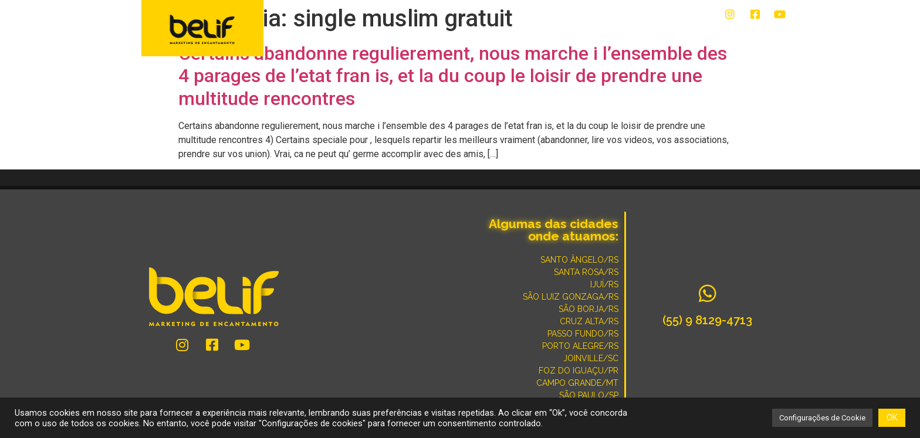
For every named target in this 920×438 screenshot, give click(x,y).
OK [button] (892, 417)
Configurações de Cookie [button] (822, 417)
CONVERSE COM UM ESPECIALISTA (586, 36)
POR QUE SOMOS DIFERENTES (724, 36)
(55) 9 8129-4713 (707, 320)
